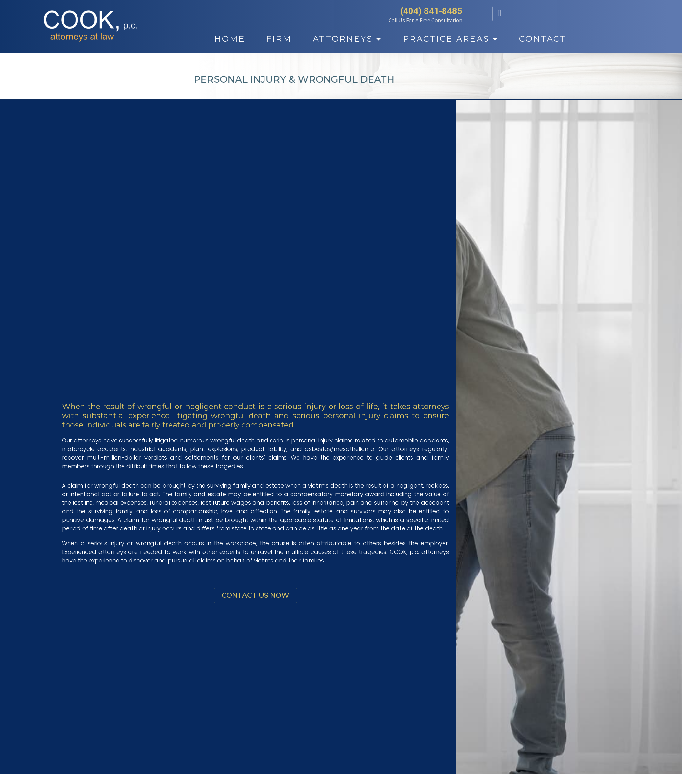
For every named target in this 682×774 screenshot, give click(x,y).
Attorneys (347, 39)
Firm (279, 39)
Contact (542, 39)
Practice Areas (450, 39)
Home (229, 39)
